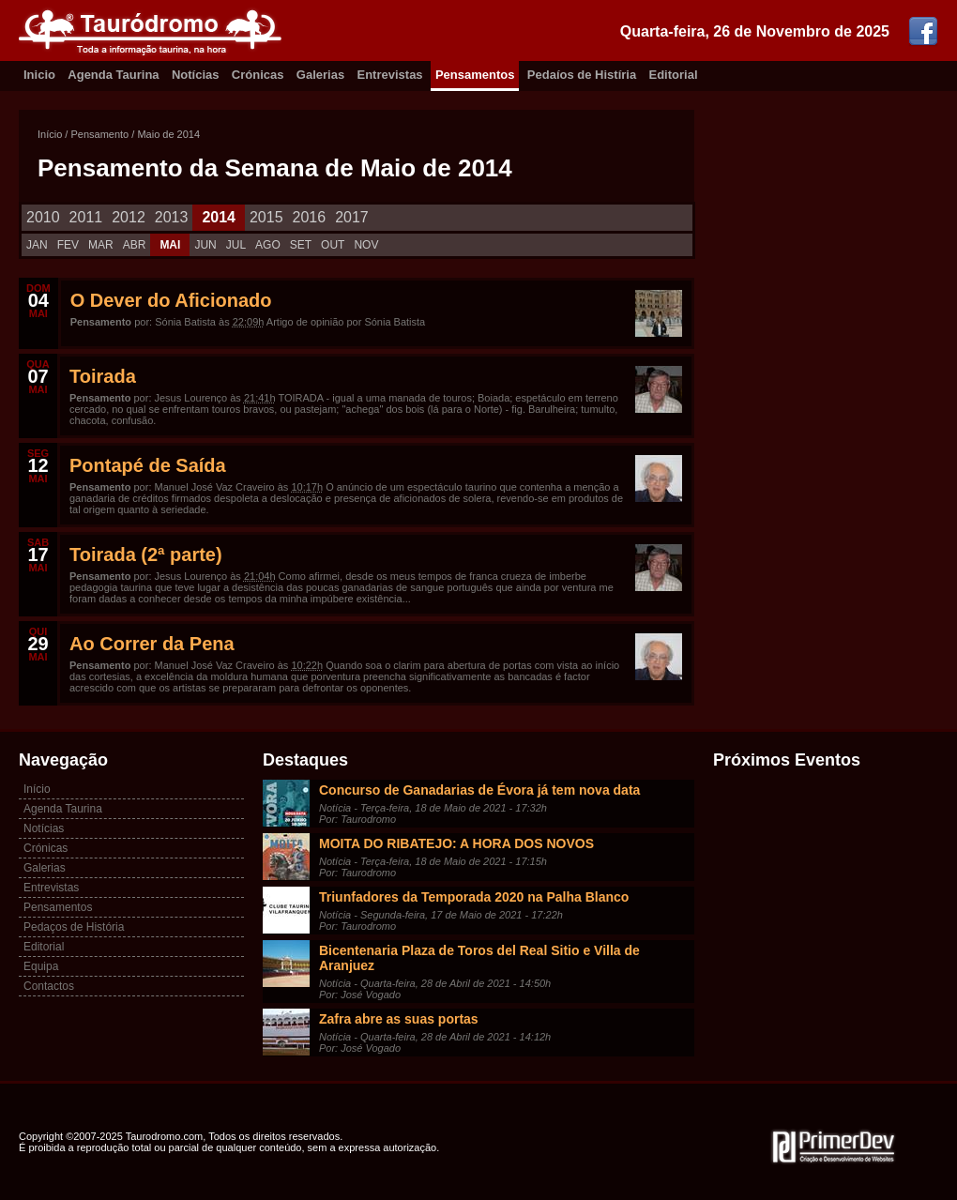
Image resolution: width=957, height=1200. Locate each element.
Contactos (48, 986)
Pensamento (99, 134)
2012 (128, 217)
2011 (86, 217)
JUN (205, 244)
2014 (218, 217)
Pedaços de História (73, 927)
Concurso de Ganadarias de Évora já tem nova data (479, 789)
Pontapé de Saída (147, 465)
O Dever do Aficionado (171, 300)
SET (300, 244)
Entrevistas (390, 75)
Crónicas (258, 75)
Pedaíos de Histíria (581, 75)
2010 (43, 217)
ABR (134, 244)
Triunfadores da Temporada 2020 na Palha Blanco (474, 896)
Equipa (40, 966)
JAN (37, 244)
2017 (352, 217)
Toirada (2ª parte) (145, 554)
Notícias (196, 75)
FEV (68, 244)
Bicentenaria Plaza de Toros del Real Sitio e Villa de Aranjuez (479, 958)
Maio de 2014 (168, 134)
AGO (268, 244)
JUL (236, 244)
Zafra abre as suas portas (398, 1018)
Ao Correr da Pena (152, 643)
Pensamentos (475, 75)
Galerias (320, 75)
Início (50, 134)
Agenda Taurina (113, 75)
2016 (310, 217)
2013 (172, 217)
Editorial (673, 75)
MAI (170, 244)
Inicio (39, 75)
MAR (101, 244)
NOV (366, 244)
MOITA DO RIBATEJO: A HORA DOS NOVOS (456, 843)
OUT (332, 244)
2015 (266, 217)
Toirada (102, 376)
